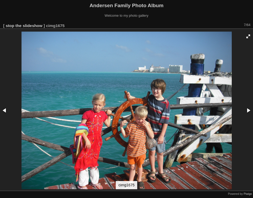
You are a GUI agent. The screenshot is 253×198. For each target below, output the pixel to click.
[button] (248, 36)
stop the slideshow (24, 25)
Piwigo (248, 193)
